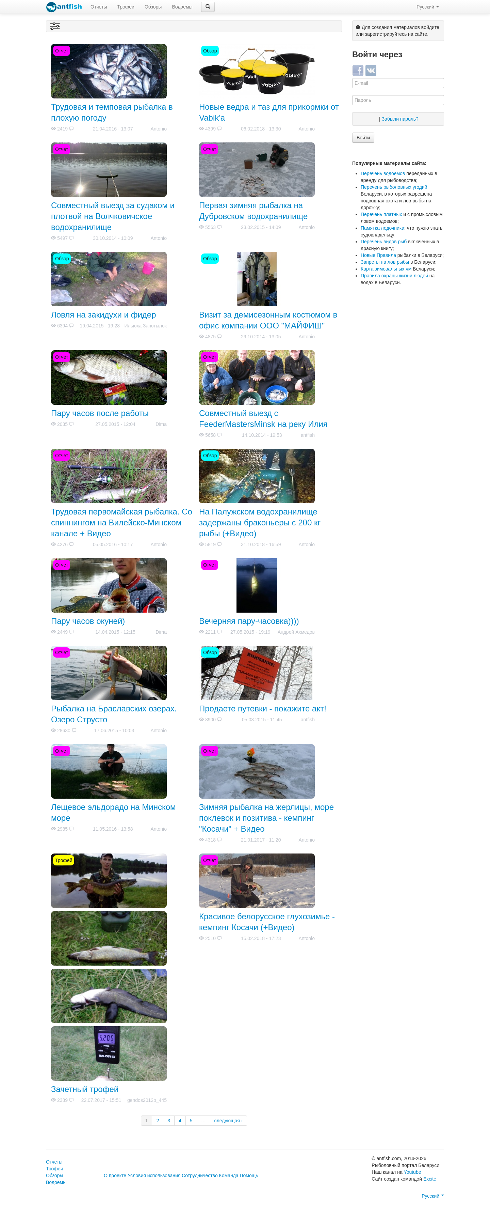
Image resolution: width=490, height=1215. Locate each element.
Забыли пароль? (400, 119)
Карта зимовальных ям (386, 269)
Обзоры (153, 7)
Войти (363, 137)
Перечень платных (381, 214)
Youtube (412, 1172)
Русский (427, 7)
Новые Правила (378, 255)
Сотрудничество (199, 1175)
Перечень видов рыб (384, 241)
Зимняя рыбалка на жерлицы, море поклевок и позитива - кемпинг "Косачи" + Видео (266, 817)
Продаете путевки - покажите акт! (262, 708)
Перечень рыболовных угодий (394, 187)
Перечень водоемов (383, 173)
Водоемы (182, 7)
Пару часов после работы (100, 413)
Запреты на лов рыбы (385, 262)
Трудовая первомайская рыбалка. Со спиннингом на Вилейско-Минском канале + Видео (121, 522)
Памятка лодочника (382, 228)
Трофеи (125, 7)
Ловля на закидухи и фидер (103, 314)
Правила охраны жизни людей (394, 275)
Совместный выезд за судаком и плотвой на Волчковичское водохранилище (113, 216)
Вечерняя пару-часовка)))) (249, 621)
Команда (229, 1175)
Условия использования (154, 1175)
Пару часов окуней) (88, 621)
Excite (429, 1179)
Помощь (249, 1175)
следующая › (228, 1120)
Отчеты (99, 7)
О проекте (115, 1175)
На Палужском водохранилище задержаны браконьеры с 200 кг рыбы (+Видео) (260, 522)
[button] (208, 7)
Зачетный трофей (84, 1089)
